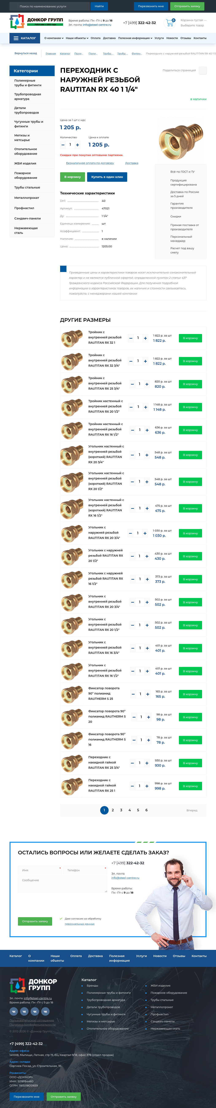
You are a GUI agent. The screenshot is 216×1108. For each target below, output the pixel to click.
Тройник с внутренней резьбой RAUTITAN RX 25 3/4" (106, 380)
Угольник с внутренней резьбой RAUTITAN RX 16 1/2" (106, 667)
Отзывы (185, 38)
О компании (50, 38)
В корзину (71, 177)
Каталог (62, 53)
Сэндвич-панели (26, 215)
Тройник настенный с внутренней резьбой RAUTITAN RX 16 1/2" (104, 426)
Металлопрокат (25, 194)
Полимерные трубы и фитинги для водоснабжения (91, 53)
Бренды (92, 982)
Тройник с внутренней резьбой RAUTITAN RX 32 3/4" (106, 357)
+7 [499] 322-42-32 (24, 1040)
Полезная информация (132, 38)
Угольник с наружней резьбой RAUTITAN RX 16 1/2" (106, 575)
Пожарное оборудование (24, 172)
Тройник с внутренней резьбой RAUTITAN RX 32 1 (106, 334)
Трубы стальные (26, 184)
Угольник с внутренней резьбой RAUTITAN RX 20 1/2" (106, 621)
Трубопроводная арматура (26, 97)
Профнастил (23, 204)
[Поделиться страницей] (203, 70)
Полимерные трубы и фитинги (77, 53)
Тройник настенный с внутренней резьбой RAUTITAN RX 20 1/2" (104, 403)
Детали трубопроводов (25, 110)
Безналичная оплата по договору (87, 163)
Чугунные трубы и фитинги (27, 124)
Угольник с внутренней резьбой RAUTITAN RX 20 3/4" (106, 598)
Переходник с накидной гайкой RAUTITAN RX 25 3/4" (105, 759)
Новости (171, 38)
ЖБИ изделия (24, 160)
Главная (48, 53)
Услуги (157, 38)
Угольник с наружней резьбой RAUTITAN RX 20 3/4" (106, 529)
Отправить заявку (189, 6)
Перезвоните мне (25, 1093)
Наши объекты (73, 38)
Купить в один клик (104, 177)
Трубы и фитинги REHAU (120, 53)
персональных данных (75, 920)
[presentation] (49, 900)
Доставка (108, 38)
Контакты (200, 38)
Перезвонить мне (156, 6)
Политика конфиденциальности (29, 1021)
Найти (100, 6)
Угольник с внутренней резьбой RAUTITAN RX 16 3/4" (106, 644)
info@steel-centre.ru (94, 24)
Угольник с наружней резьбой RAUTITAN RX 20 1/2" (106, 552)
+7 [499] (141, 23)
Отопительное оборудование (24, 148)
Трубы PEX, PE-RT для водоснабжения (105, 53)
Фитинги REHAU (134, 53)
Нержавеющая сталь (24, 227)
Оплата (93, 38)
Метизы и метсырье (29, 136)
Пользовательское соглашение (29, 1017)
